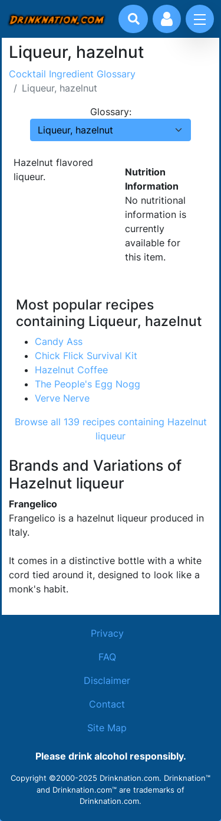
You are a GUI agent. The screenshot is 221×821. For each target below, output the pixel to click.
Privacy (107, 633)
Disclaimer (107, 680)
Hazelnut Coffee (71, 370)
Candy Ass (59, 341)
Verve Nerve (62, 398)
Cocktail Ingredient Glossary (72, 74)
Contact (107, 704)
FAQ (107, 657)
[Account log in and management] (167, 19)
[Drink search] (134, 19)
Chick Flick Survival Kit (86, 355)
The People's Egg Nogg (87, 384)
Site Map (107, 728)
